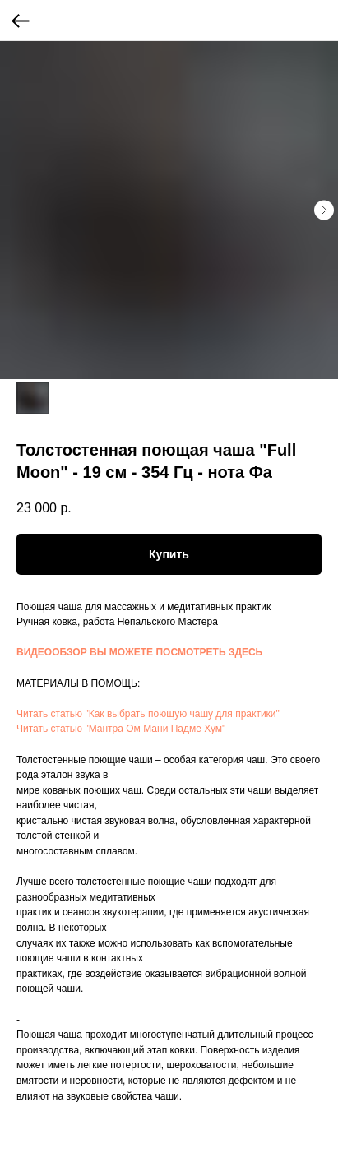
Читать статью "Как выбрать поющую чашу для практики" (148, 714)
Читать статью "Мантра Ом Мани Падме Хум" (120, 728)
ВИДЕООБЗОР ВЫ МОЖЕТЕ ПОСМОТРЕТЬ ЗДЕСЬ (139, 652)
